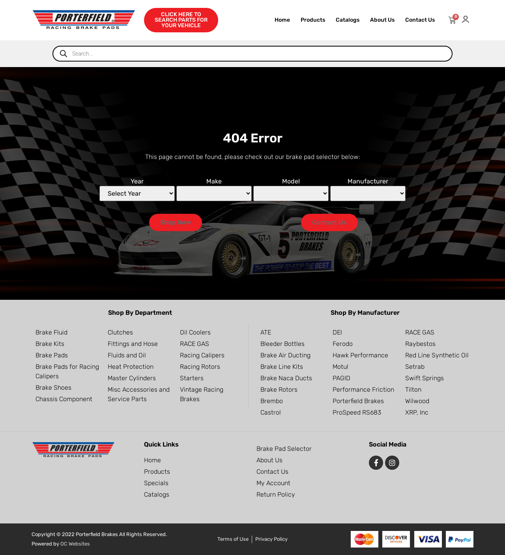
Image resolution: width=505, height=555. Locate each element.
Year (137, 181)
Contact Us (420, 20)
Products (313, 20)
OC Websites (75, 544)
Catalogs (347, 20)
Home (282, 20)
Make (214, 181)
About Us (382, 20)
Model (291, 181)
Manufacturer (368, 181)
